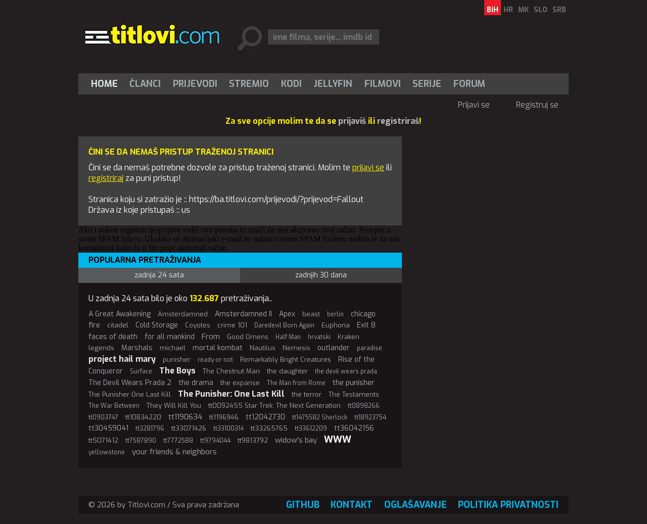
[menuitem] (106, 83)
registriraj (105, 178)
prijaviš (352, 121)
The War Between (114, 406)
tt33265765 (269, 428)
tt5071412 (103, 440)
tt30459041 (108, 428)
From (211, 336)
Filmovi (382, 84)
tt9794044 (215, 441)
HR (508, 10)
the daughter (287, 371)
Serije (426, 84)
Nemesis (296, 348)
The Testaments (354, 394)
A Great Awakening (119, 314)
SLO (540, 10)
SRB (559, 10)
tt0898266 (364, 406)
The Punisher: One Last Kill (231, 394)
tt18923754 (370, 417)
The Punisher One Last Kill (129, 394)
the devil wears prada (346, 371)
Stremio (249, 84)
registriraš (398, 121)
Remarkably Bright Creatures (285, 359)
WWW (337, 440)
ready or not (215, 360)
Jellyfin (332, 84)
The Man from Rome (296, 383)
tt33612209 (311, 428)
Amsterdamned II (243, 314)
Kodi (291, 84)
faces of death (112, 337)
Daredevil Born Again (284, 325)
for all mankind (170, 337)
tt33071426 (188, 428)
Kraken (348, 336)
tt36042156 (354, 428)
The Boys (177, 370)
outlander (333, 348)
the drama (195, 383)
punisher (177, 359)
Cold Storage (156, 325)
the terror (306, 394)
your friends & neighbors (174, 452)
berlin (335, 314)
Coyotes (197, 325)
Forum (469, 84)
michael (173, 348)
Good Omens (247, 336)
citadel (117, 325)
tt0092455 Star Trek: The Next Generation (274, 405)
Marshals (137, 348)
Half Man (288, 337)
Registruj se (537, 105)
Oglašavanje (415, 505)
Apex (287, 314)
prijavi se (368, 167)
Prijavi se (474, 105)
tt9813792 (253, 440)
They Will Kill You (174, 405)
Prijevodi (195, 84)
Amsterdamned (183, 314)
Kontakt (352, 505)
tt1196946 (224, 417)
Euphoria (335, 325)
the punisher (354, 382)
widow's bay (296, 440)
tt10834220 (143, 417)
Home (104, 84)
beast (311, 314)
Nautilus (262, 348)
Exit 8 (366, 325)
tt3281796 (149, 428)
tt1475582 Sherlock (319, 417)
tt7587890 (140, 441)
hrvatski (319, 337)
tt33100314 (228, 428)
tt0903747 (103, 417)
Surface (141, 371)
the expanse (240, 382)
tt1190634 (185, 417)
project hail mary (122, 359)
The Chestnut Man (231, 371)
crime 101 (232, 325)
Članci (145, 84)
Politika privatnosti (508, 505)
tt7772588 (178, 441)
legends (101, 348)
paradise (369, 348)
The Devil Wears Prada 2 (129, 383)
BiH (492, 10)
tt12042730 (265, 417)
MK (523, 10)
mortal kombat (218, 348)
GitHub (302, 505)
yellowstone (106, 452)
